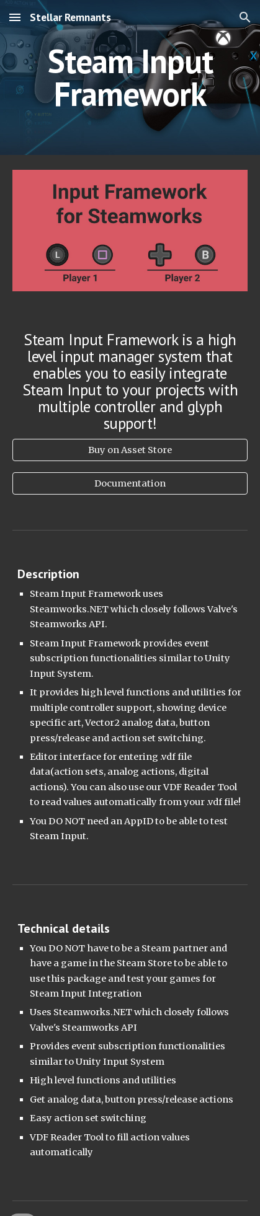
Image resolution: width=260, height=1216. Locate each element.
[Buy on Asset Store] (129, 449)
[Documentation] (129, 483)
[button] (15, 17)
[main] (129, 78)
